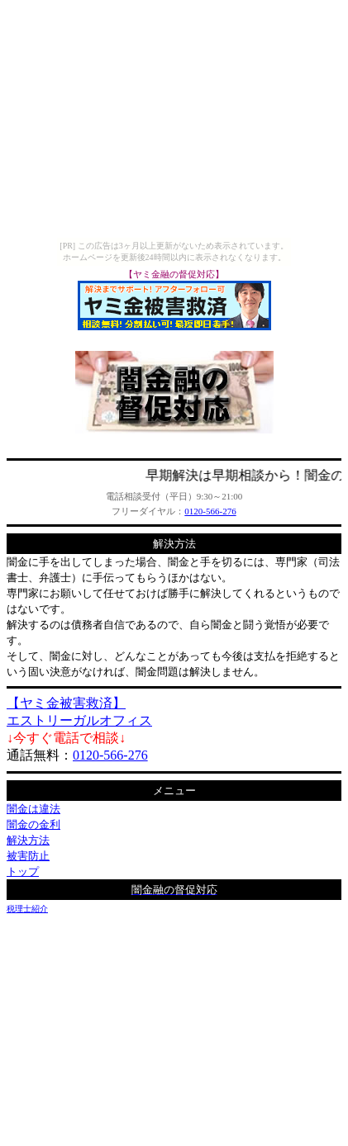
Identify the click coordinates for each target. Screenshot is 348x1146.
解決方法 (28, 840)
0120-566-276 (210, 511)
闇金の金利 (33, 824)
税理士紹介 (27, 908)
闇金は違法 (33, 809)
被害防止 (28, 856)
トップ (23, 871)
